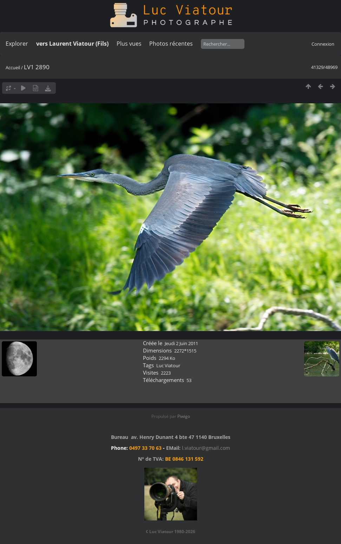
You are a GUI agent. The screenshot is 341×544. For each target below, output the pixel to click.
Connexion (323, 44)
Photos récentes (171, 43)
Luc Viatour (168, 365)
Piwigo (183, 416)
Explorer (17, 43)
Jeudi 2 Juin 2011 (181, 343)
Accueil (13, 67)
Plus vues (129, 43)
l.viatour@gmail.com (206, 448)
